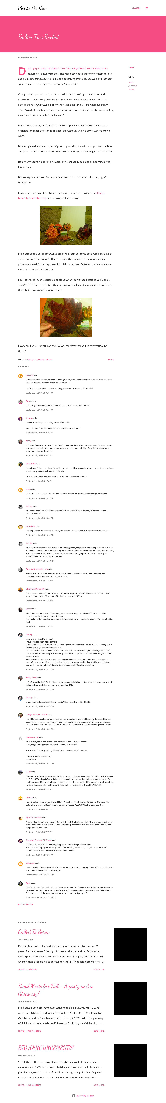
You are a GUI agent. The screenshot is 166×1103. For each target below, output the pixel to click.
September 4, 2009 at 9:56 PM (39, 481)
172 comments (33, 1031)
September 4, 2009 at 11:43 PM (40, 561)
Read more (99, 969)
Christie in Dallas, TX (35, 589)
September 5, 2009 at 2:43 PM (39, 789)
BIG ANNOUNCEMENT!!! (45, 1047)
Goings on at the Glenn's (36, 714)
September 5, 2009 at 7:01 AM (39, 580)
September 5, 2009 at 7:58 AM (39, 626)
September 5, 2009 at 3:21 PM (39, 809)
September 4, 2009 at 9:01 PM (39, 393)
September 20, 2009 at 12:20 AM (41, 897)
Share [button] (131, 68)
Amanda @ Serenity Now (37, 569)
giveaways (132, 86)
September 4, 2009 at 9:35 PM (39, 432)
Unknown (30, 863)
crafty (130, 82)
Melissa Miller (32, 737)
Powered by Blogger (83, 1095)
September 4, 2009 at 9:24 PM (39, 410)
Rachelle (29, 375)
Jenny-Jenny (31, 677)
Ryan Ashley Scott (34, 817)
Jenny (28, 440)
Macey (29, 634)
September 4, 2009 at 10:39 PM (40, 518)
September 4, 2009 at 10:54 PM (40, 535)
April (28, 883)
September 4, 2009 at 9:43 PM (39, 455)
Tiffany (29, 506)
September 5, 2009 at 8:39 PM (39, 855)
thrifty (131, 89)
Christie (29, 797)
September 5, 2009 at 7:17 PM (39, 832)
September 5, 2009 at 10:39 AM (40, 729)
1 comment (32, 969)
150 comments (33, 1085)
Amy (28, 401)
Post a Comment (25, 904)
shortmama (31, 463)
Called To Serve (33, 932)
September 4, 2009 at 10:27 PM (40, 498)
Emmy (29, 608)
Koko (28, 771)
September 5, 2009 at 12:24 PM (40, 763)
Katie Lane (30, 526)
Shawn (29, 418)
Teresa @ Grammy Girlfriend (38, 840)
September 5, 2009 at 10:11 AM (40, 669)
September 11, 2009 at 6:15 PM (40, 874)
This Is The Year (32, 8)
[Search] (136, 8)
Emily (28, 489)
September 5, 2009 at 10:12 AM (40, 706)
